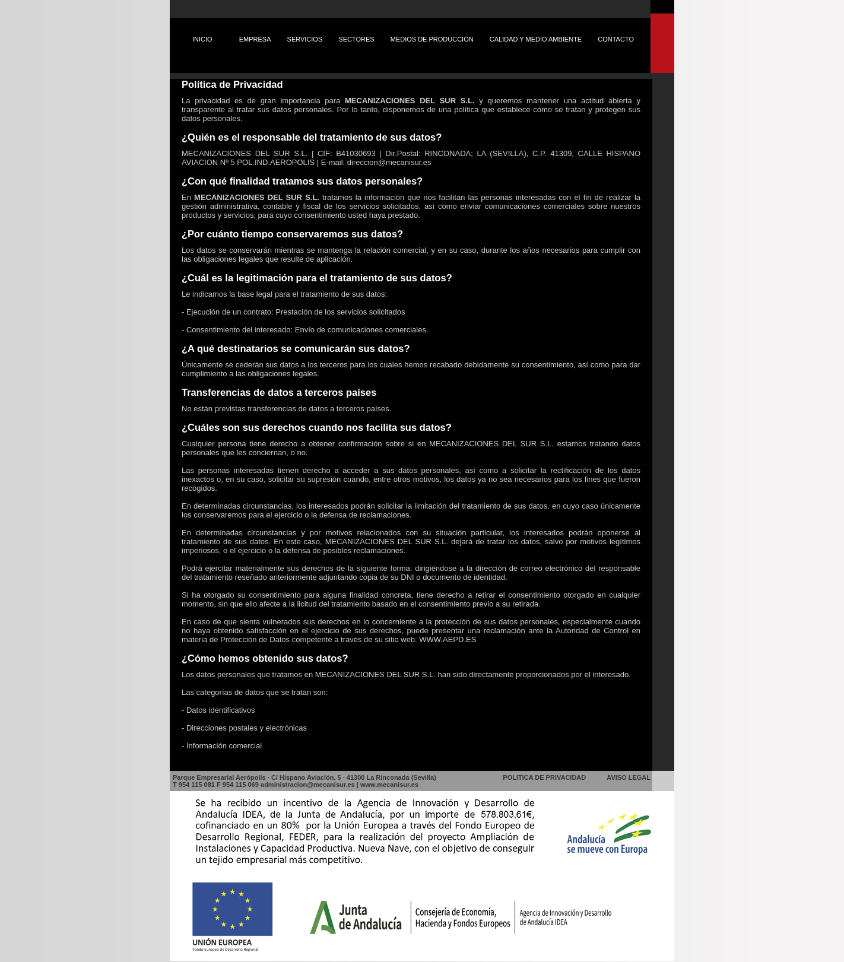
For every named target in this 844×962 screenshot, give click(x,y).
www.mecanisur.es (389, 784)
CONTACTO (616, 39)
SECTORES (356, 39)
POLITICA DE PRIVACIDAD (544, 777)
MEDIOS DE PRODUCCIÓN (432, 39)
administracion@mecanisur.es (308, 784)
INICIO (202, 39)
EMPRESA (255, 39)
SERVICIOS (305, 39)
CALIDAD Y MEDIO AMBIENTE (536, 39)
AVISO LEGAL (629, 777)
